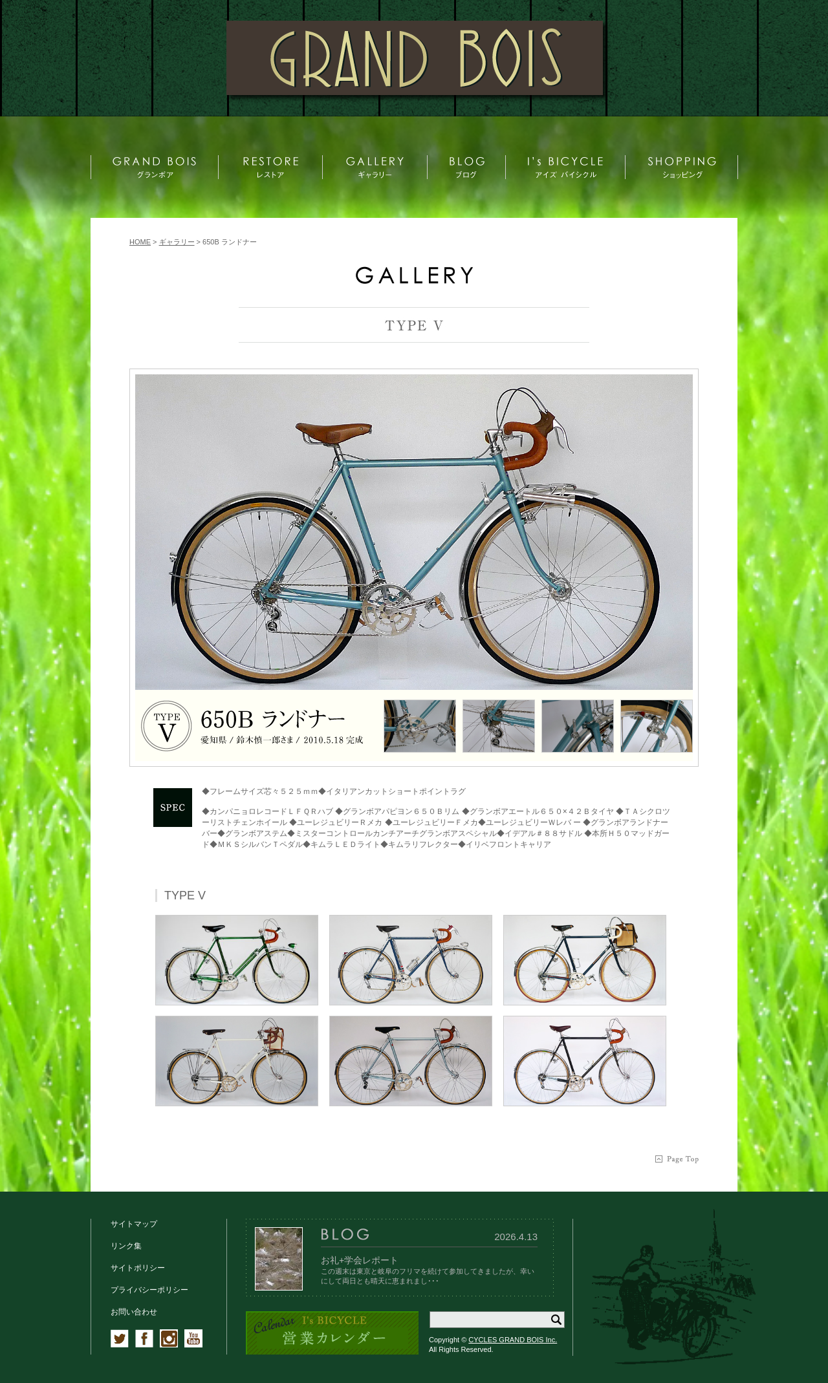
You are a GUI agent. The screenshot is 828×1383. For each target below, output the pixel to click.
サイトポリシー (138, 1267)
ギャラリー (177, 242)
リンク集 (126, 1245)
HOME (140, 242)
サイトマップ (134, 1223)
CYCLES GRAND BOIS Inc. (512, 1340)
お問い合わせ (134, 1311)
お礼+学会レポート (359, 1260)
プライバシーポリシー (149, 1289)
